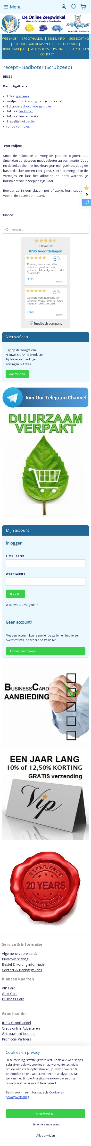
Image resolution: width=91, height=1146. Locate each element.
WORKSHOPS (40, 49)
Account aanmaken (22, 651)
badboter (26, 111)
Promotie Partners (16, 1039)
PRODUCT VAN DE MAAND (32, 44)
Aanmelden (17, 374)
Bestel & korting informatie (23, 964)
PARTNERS (60, 49)
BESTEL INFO (56, 39)
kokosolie (27, 121)
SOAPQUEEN (80, 49)
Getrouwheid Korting (18, 1033)
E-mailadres (15, 556)
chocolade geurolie (37, 106)
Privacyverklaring (15, 959)
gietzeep (22, 96)
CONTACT (47, 54)
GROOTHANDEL (32, 39)
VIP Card (8, 988)
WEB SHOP (9, 39)
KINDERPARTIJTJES (14, 49)
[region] (45, 1080)
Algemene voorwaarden (21, 953)
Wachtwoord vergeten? (22, 605)
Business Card (13, 999)
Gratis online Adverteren (21, 1028)
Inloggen (15, 594)
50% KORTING (79, 39)
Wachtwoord (15, 574)
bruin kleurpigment (30, 101)
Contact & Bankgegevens (22, 970)
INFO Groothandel (16, 1022)
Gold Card (9, 993)
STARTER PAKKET (66, 44)
